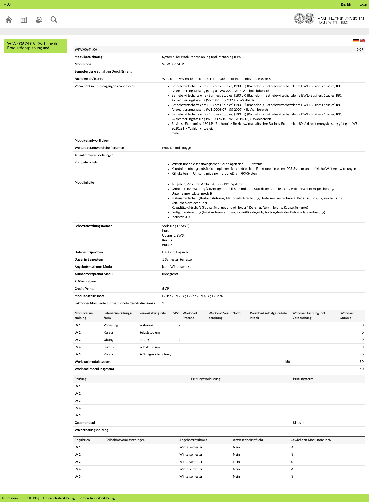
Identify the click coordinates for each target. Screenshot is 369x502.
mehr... (176, 133)
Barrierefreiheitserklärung (97, 498)
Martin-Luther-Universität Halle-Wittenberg (329, 18)
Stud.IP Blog (30, 498)
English (346, 4)
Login (363, 4)
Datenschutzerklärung (59, 498)
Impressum (10, 498)
